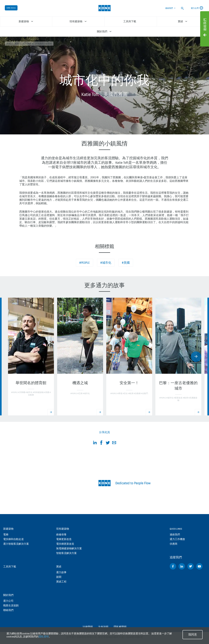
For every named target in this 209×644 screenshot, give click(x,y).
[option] (31, 356)
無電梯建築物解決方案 (69, 548)
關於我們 (8, 595)
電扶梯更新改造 (65, 543)
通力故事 (27, 43)
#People (84, 262)
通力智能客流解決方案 (16, 543)
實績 (17, 43)
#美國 (126, 262)
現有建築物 (62, 528)
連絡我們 (169, 8)
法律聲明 (88, 626)
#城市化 (105, 262)
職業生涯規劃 (11, 605)
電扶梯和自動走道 (13, 539)
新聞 (58, 576)
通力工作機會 (177, 539)
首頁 (8, 43)
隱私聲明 (44, 636)
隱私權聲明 (120, 626)
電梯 (5, 534)
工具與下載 (9, 566)
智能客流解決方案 (66, 553)
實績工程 (61, 581)
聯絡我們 (8, 610)
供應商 (173, 543)
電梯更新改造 (64, 539)
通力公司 (8, 600)
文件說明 (103, 626)
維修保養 (61, 534)
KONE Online (11, 8)
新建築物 (8, 528)
